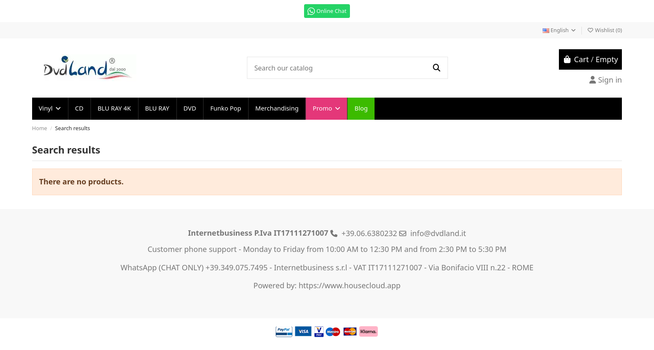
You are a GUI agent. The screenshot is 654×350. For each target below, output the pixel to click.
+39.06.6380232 (369, 233)
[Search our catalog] (436, 68)
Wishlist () (604, 30)
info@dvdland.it (438, 233)
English (560, 30)
